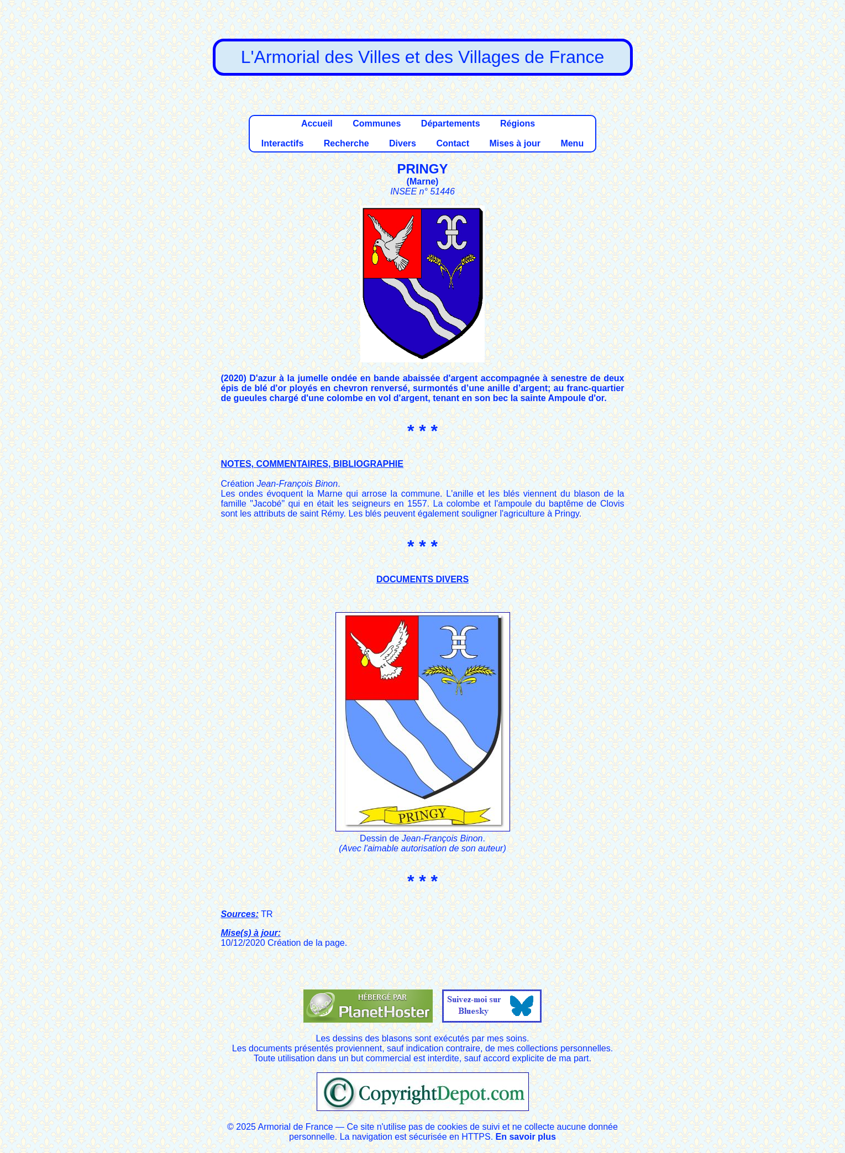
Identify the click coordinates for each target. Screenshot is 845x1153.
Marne (422, 181)
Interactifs (282, 143)
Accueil (317, 123)
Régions (517, 123)
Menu (572, 143)
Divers (402, 143)
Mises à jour (514, 143)
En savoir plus (526, 1136)
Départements (450, 123)
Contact (452, 143)
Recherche (346, 143)
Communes (377, 123)
